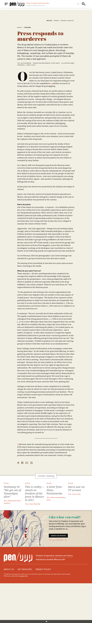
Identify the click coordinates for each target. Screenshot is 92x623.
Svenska (56, 59)
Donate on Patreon (62, 575)
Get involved (25, 609)
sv (79, 5)
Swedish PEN (23, 616)
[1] (51, 121)
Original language (67, 59)
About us (9, 609)
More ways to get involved (58, 580)
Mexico (19, 65)
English (49, 59)
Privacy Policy (43, 609)
